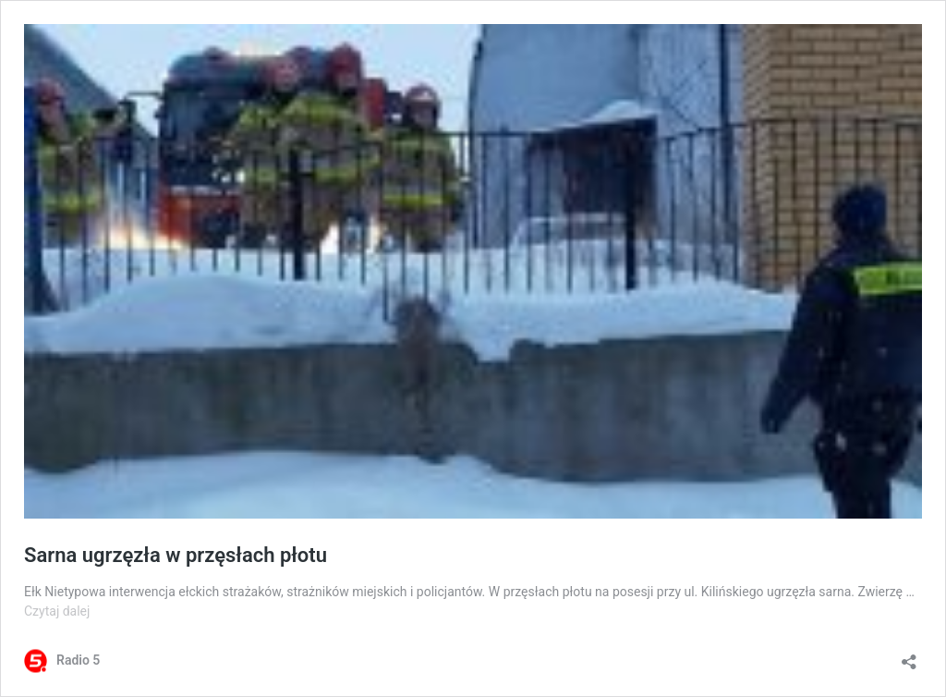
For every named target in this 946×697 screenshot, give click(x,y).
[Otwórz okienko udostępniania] (909, 656)
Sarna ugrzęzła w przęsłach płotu (175, 555)
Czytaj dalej (57, 611)
